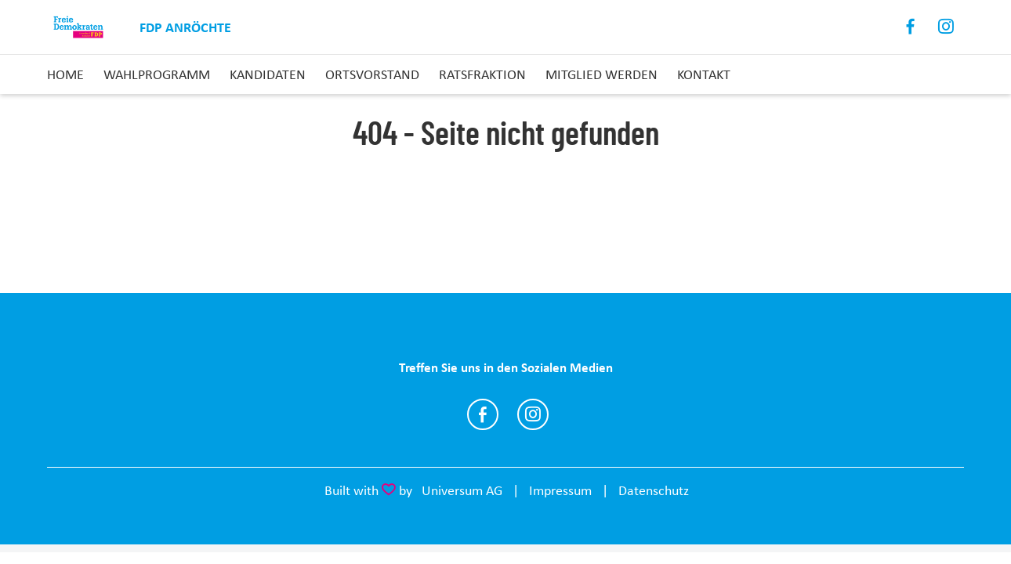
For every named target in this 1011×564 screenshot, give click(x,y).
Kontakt (703, 74)
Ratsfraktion (482, 74)
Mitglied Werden (601, 74)
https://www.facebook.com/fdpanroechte (482, 414)
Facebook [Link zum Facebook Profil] (911, 27)
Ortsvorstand (372, 74)
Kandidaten (268, 74)
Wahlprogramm (156, 74)
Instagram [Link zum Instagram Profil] (946, 27)
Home (65, 74)
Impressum (560, 490)
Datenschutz (653, 490)
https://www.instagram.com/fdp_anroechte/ (533, 414)
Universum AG (462, 490)
